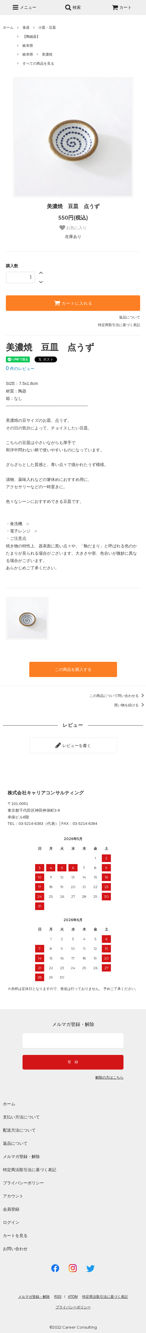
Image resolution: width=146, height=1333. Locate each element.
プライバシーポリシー (23, 1182)
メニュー (24, 7)
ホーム (8, 27)
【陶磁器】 (31, 37)
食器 (26, 27)
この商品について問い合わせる (118, 696)
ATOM (73, 1297)
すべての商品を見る (38, 63)
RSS (57, 1297)
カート (122, 7)
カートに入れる (73, 303)
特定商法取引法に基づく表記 (29, 1169)
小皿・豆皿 (47, 27)
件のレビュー (20, 368)
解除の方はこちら (109, 1078)
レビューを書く (73, 745)
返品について (129, 317)
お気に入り (73, 228)
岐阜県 (28, 46)
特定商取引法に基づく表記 (119, 325)
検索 (73, 7)
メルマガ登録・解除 (21, 1156)
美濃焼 (47, 54)
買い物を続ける (130, 705)
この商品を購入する (73, 669)
